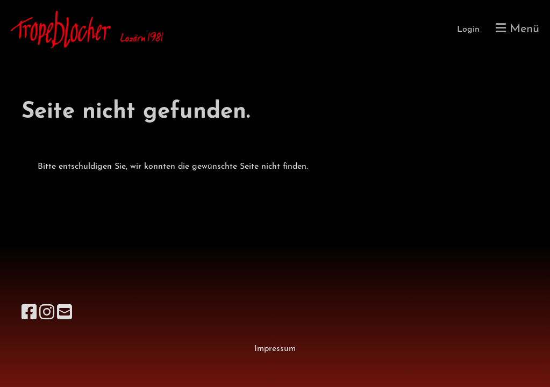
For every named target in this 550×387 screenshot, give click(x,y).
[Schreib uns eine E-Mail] (64, 313)
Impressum (275, 349)
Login (468, 29)
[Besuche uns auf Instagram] (46, 313)
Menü (517, 28)
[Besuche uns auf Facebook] (29, 313)
